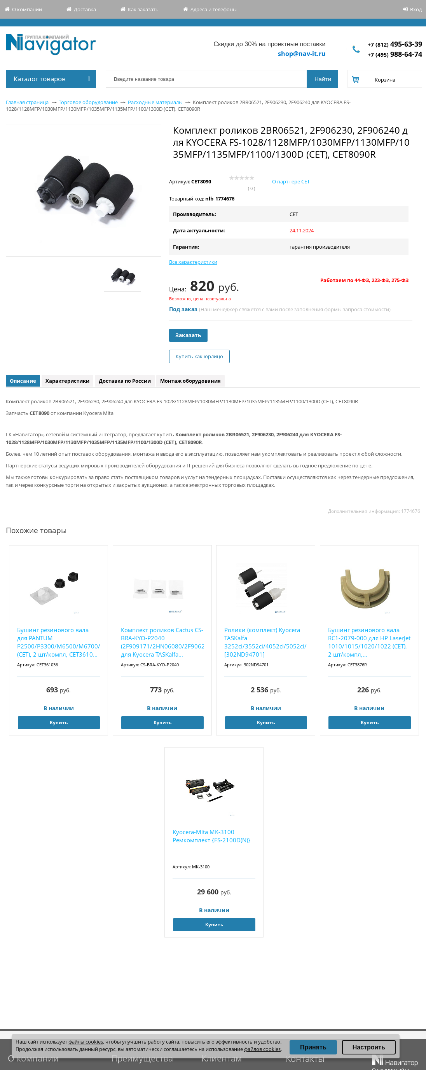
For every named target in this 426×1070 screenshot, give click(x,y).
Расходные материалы (155, 102)
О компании (27, 9)
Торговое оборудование (88, 102)
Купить (59, 722)
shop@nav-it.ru (302, 53)
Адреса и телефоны (213, 9)
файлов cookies (262, 1049)
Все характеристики (193, 261)
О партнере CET (291, 181)
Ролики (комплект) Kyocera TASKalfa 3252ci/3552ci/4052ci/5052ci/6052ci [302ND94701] (265, 642)
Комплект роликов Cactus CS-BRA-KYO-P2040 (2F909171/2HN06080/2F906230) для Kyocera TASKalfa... (162, 642)
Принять (313, 1047)
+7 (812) (395, 44)
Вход (416, 9)
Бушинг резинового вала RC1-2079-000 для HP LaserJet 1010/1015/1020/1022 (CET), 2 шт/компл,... (369, 642)
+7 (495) (395, 54)
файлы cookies (85, 1041)
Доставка (85, 9)
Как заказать (143, 9)
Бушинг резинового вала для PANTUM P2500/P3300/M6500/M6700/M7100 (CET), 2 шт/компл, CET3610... (58, 642)
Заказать (188, 335)
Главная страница (27, 102)
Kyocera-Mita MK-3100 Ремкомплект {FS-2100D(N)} (211, 836)
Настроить (369, 1047)
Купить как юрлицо (199, 356)
